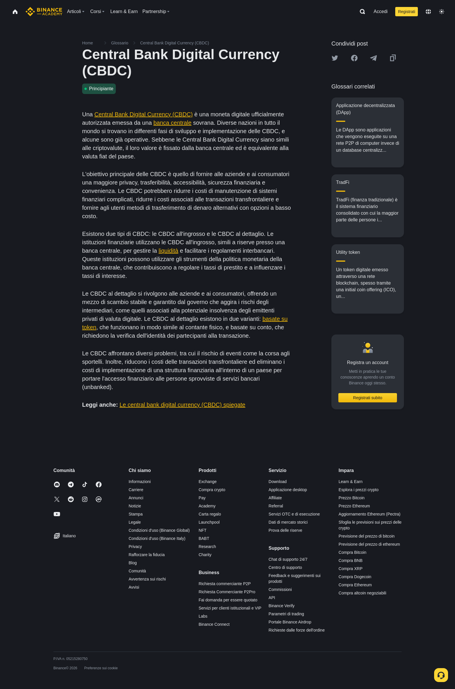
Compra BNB (350, 560)
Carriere (136, 489)
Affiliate (275, 497)
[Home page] (44, 11)
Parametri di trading (286, 614)
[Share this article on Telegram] (373, 58)
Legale (135, 522)
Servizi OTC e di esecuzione (294, 514)
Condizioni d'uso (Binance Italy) (157, 538)
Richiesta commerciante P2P (224, 583)
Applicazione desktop (288, 489)
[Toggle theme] (441, 11)
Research (207, 546)
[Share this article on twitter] (334, 58)
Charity (204, 554)
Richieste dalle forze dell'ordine (297, 630)
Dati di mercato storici (288, 522)
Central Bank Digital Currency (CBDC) (143, 114)
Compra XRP (350, 568)
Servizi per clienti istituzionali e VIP (229, 608)
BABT (203, 538)
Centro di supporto (285, 567)
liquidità (168, 250)
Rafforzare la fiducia (147, 554)
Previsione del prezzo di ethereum (369, 544)
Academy (206, 506)
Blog (133, 562)
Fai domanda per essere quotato (227, 600)
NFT (202, 530)
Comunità (137, 571)
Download (278, 481)
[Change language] (428, 11)
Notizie (135, 506)
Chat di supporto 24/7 (288, 559)
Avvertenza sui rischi (147, 579)
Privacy (135, 546)
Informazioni (140, 481)
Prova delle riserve (285, 530)
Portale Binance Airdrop (290, 622)
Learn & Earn (351, 481)
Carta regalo (209, 514)
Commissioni (280, 589)
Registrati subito (367, 397)
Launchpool (208, 522)
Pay (201, 497)
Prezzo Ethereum (354, 506)
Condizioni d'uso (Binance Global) (159, 530)
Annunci (136, 497)
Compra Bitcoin (352, 552)
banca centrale (173, 123)
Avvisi (134, 587)
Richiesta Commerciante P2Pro (226, 591)
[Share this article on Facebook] (354, 58)
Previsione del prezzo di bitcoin (367, 536)
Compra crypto (211, 489)
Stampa (135, 514)
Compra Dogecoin (355, 576)
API (272, 597)
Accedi (381, 11)
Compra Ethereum (355, 585)
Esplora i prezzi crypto (359, 489)
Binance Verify (282, 605)
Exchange (207, 481)
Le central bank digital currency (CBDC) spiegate (182, 405)
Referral (276, 506)
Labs (202, 616)
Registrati (406, 11)
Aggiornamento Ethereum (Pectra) (369, 514)
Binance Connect (214, 624)
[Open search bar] (360, 11)
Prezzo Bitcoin (351, 497)
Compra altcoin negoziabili (362, 593)
